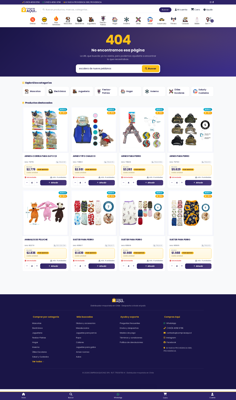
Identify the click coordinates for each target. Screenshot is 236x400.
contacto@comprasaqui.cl (178, 332)
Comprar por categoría (46, 316)
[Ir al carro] (195, 9)
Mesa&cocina (82, 328)
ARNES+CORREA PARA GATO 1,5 (41, 156)
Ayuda (208, 9)
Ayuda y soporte (129, 316)
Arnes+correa (82, 352)
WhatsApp (170, 323)
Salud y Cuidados (201, 91)
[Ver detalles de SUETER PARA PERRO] (94, 213)
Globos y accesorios (85, 323)
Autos (78, 356)
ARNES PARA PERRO (131, 156)
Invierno (151, 91)
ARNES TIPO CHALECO (84, 156)
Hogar (127, 91)
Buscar (165, 9)
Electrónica (57, 91)
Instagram (170, 337)
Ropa (78, 337)
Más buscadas (85, 316)
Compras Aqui (172, 316)
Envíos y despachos (129, 328)
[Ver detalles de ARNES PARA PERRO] (142, 130)
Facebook (170, 342)
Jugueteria (81, 91)
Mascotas (32, 91)
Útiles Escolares (176, 91)
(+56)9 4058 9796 (31, 2)
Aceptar (147, 386)
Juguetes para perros (86, 332)
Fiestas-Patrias (104, 91)
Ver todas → (38, 361)
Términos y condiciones (131, 337)
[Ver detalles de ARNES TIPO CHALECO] (94, 130)
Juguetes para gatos (86, 347)
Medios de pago (127, 332)
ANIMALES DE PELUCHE (36, 239)
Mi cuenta (181, 9)
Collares (80, 342)
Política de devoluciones (131, 342)
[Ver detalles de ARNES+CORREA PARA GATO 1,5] (45, 130)
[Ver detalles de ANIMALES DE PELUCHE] (45, 213)
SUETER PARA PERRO (83, 239)
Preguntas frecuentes (130, 323)
